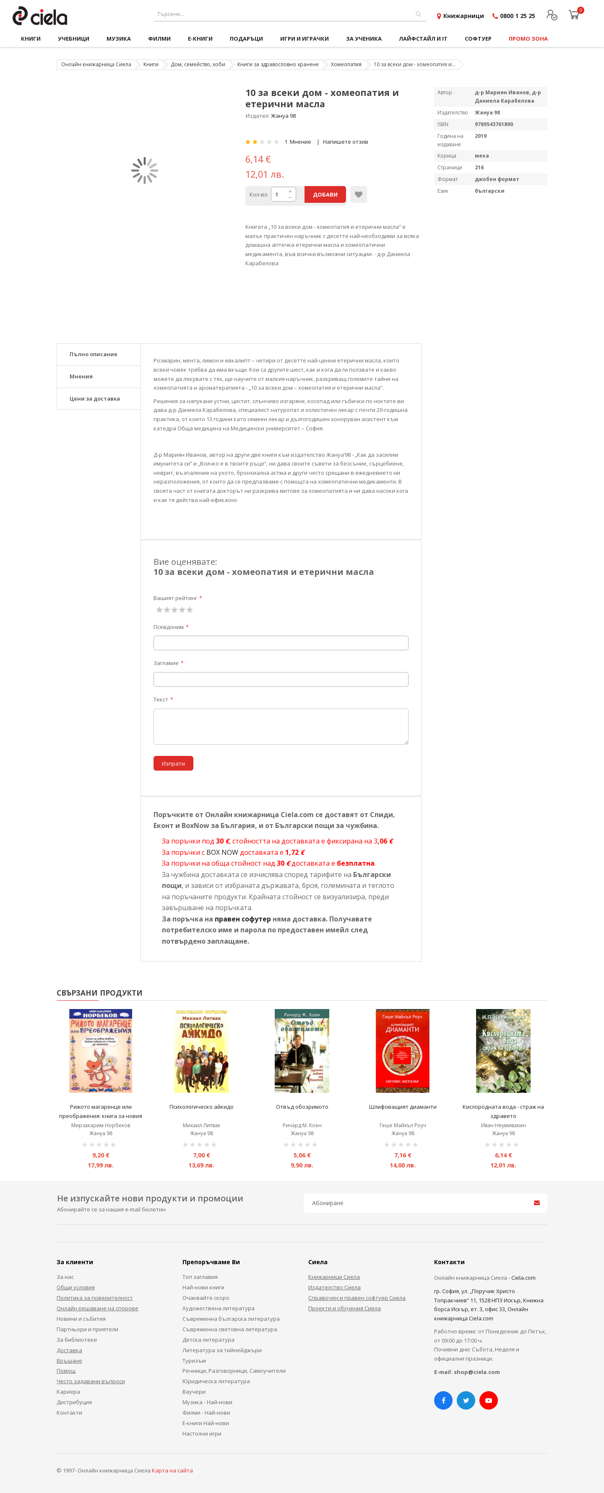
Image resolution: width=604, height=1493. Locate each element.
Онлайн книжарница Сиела (96, 64)
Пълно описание (93, 354)
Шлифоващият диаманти (403, 1106)
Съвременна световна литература (229, 1329)
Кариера (68, 1391)
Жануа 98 (283, 115)
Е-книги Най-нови (205, 1423)
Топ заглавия (200, 1277)
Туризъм (194, 1360)
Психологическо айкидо (201, 1106)
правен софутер (243, 919)
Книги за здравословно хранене (278, 64)
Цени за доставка (95, 398)
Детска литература (208, 1339)
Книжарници (463, 16)
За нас (65, 1277)
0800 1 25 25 (517, 16)
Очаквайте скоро (205, 1298)
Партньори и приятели (87, 1329)
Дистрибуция (74, 1402)
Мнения (81, 376)
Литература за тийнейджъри (222, 1350)
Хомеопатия (346, 64)
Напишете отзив (345, 141)
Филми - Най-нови (206, 1412)
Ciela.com (523, 1277)
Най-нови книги (203, 1287)
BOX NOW (222, 852)
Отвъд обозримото (302, 1106)
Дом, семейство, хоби (198, 64)
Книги (151, 64)
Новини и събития (81, 1318)
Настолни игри (201, 1433)
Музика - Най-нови (207, 1402)
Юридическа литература (216, 1381)
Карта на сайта (172, 1470)
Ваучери (194, 1391)
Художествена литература (218, 1308)
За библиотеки (77, 1339)
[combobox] (290, 14)
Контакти (69, 1412)
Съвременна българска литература (231, 1318)
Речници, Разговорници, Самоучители (234, 1370)
